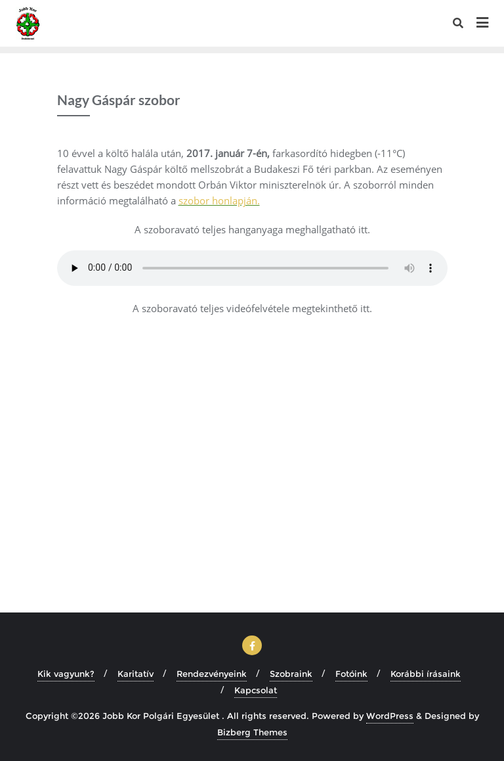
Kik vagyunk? (65, 673)
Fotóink (351, 673)
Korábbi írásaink (425, 673)
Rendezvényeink (212, 673)
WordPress (389, 715)
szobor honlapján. (219, 200)
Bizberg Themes (252, 732)
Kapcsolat (255, 690)
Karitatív (135, 673)
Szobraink (291, 673)
